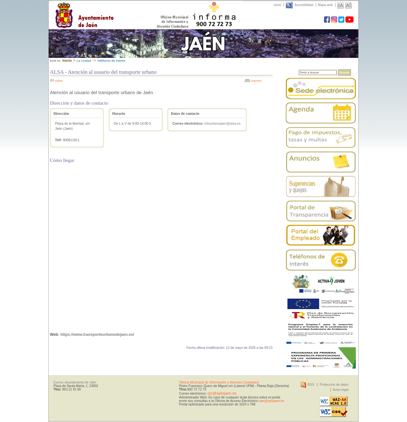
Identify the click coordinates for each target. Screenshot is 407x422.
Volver (59, 80)
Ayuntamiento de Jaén (112, 9)
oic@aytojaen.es (221, 393)
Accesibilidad (304, 5)
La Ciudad (84, 60)
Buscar (344, 72)
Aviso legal (340, 389)
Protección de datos (334, 384)
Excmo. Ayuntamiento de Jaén (74, 382)
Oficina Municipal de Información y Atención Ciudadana (219, 382)
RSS (310, 384)
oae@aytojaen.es (271, 401)
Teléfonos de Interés (111, 60)
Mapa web (325, 5)
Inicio (277, 5)
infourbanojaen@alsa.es (222, 123)
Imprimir (256, 80)
